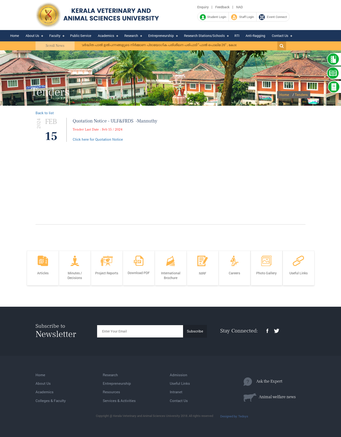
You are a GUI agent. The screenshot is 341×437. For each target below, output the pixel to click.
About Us (32, 35)
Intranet (176, 391)
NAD (239, 7)
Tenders (301, 94)
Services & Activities (119, 400)
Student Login (213, 17)
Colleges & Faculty (51, 400)
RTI (236, 35)
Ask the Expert (262, 381)
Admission (178, 374)
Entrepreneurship (161, 35)
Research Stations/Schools (204, 35)
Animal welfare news (269, 397)
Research (131, 35)
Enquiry (203, 7)
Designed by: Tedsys (234, 416)
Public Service (80, 35)
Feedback (222, 7)
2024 (39, 123)
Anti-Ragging (255, 35)
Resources (111, 391)
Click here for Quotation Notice (98, 139)
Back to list (45, 112)
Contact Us (280, 35)
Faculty (54, 35)
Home (14, 35)
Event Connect (273, 17)
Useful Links (180, 383)
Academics (106, 35)
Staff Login (242, 17)
